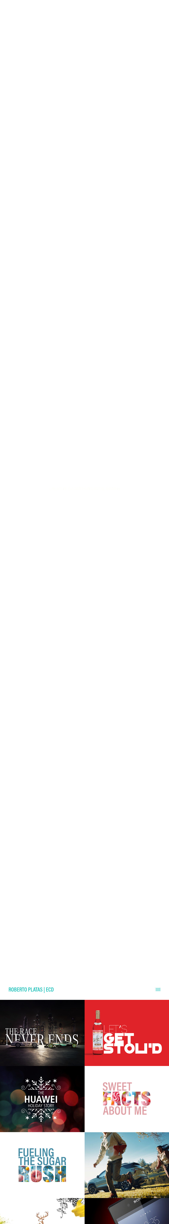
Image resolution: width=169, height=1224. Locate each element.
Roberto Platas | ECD (31, 989)
